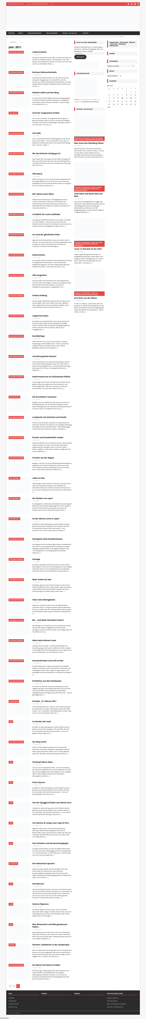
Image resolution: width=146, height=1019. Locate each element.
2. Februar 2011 (37, 764)
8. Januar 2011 (37, 947)
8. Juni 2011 (36, 440)
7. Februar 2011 (37, 724)
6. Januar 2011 (37, 967)
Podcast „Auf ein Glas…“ (76, 33)
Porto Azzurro (38, 782)
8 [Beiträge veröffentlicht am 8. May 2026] (126, 95)
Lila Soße (36, 133)
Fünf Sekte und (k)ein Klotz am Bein (89, 191)
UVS (52, 4)
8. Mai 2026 (78, 145)
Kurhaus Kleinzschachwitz (44, 72)
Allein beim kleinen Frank (44, 640)
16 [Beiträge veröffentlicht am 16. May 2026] (131, 98)
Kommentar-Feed (13, 1004)
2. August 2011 (37, 54)
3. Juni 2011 (36, 521)
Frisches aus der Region (43, 457)
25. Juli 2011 (36, 135)
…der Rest (92, 33)
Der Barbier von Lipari (42, 498)
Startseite (11, 33)
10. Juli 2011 (36, 176)
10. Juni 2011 (37, 399)
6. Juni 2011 (36, 480)
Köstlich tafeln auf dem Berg (45, 92)
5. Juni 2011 (36, 501)
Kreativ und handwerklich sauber (47, 437)
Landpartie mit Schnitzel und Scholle (49, 417)
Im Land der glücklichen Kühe (46, 234)
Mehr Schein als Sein (41, 579)
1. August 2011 (37, 75)
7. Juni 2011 (36, 460)
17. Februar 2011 (38, 683)
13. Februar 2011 (38, 704)
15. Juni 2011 (37, 379)
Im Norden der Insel (41, 721)
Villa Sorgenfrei (39, 275)
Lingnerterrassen (40, 315)
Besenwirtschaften (112, 1001)
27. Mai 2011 (36, 602)
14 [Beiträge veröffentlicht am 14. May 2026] (122, 98)
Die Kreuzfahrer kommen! (44, 396)
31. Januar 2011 (37, 805)
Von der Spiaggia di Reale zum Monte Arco (51, 802)
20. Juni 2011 (37, 318)
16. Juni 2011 (37, 359)
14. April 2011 (37, 622)
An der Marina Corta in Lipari (45, 518)
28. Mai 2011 (36, 582)
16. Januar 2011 (37, 866)
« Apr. (109, 107)
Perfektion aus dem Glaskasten (46, 680)
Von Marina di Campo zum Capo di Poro (50, 823)
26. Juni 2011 (37, 257)
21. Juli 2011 (36, 156)
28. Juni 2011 (37, 237)
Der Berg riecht (39, 741)
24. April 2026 (79, 199)
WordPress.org (13, 1007)
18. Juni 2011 (37, 338)
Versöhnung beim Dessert (44, 356)
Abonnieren (80, 57)
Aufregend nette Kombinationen (47, 538)
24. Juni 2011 (37, 277)
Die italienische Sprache (43, 863)
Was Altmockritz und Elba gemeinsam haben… (49, 925)
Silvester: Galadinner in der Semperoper (51, 944)
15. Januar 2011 (37, 906)
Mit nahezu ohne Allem (43, 194)
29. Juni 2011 (37, 217)
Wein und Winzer (55, 33)
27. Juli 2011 (36, 115)
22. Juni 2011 (37, 298)
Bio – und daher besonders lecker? (48, 620)
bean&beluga (38, 336)
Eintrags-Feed (12, 1001)
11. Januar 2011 (37, 929)
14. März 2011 (37, 663)
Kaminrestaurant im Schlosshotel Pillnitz (51, 376)
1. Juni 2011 (36, 541)
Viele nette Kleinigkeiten (43, 599)
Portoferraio (38, 883)
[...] (103, 157)
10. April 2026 (79, 251)
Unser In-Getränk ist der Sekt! (89, 245)
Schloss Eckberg (39, 295)
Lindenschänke (39, 52)
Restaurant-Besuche (36, 33)
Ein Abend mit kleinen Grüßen (46, 965)
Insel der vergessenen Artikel (45, 112)
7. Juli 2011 (36, 196)
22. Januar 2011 (37, 846)
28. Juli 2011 (36, 95)
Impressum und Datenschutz (16, 4)
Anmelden (11, 998)
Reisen (21, 33)
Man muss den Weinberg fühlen (89, 140)
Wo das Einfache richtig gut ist (46, 153)
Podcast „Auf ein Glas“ (85, 109)
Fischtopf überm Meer (42, 762)
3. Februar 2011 (37, 744)
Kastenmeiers (38, 254)
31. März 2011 (37, 643)
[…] (53, 64)
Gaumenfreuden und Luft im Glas (47, 660)
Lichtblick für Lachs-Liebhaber (46, 214)
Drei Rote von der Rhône (89, 295)
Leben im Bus (38, 478)
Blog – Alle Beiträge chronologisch (38, 4)
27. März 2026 (79, 300)
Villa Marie (37, 173)
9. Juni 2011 (36, 419)
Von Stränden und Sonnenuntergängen (50, 843)
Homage (36, 559)
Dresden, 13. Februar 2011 (44, 701)
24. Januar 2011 (37, 825)
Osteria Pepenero (40, 904)
